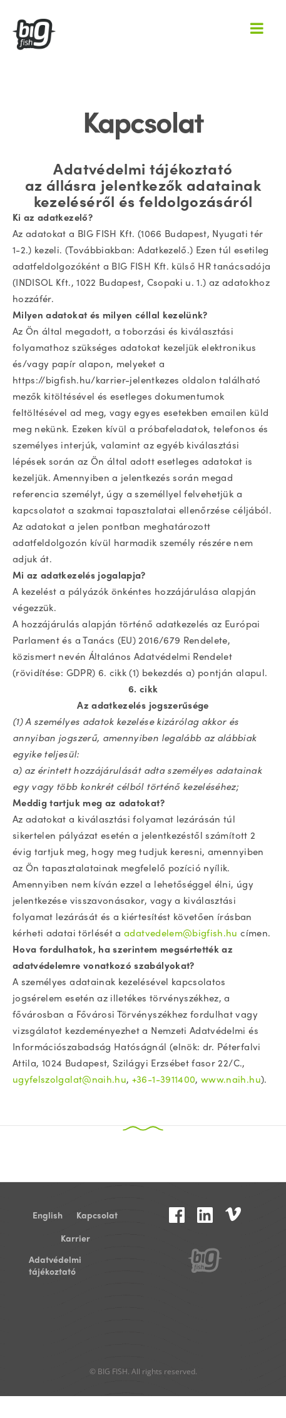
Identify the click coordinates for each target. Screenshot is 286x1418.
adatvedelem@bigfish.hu (181, 932)
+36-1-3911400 (164, 1079)
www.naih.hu (231, 1079)
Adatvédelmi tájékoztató (55, 1259)
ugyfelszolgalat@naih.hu (69, 1079)
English (48, 1215)
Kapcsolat (97, 1215)
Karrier (75, 1238)
